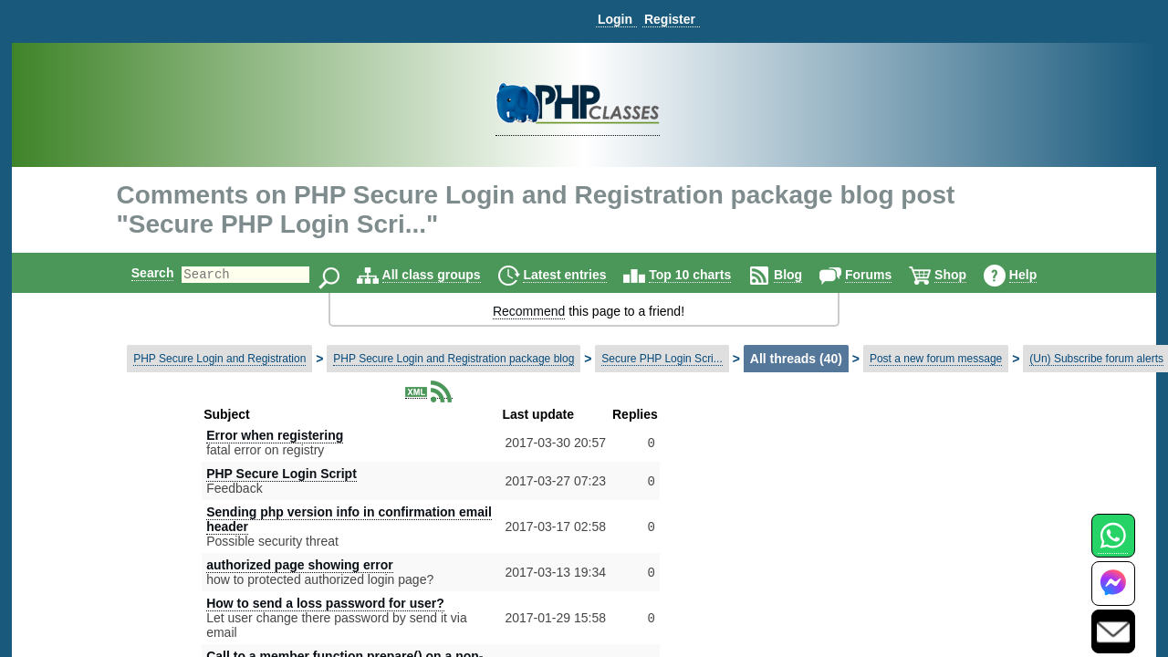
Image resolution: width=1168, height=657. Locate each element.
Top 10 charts (705, 274)
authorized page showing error (299, 565)
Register (669, 19)
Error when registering (274, 435)
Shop (966, 274)
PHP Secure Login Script (281, 473)
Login (615, 19)
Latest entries (579, 274)
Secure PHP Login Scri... (662, 358)
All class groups (447, 274)
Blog (803, 274)
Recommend (529, 311)
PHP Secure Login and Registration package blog (453, 358)
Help (1038, 274)
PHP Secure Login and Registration (219, 358)
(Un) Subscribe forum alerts (1096, 358)
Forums (883, 274)
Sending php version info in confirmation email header (349, 519)
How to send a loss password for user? (325, 603)
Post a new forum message (936, 358)
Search (137, 273)
